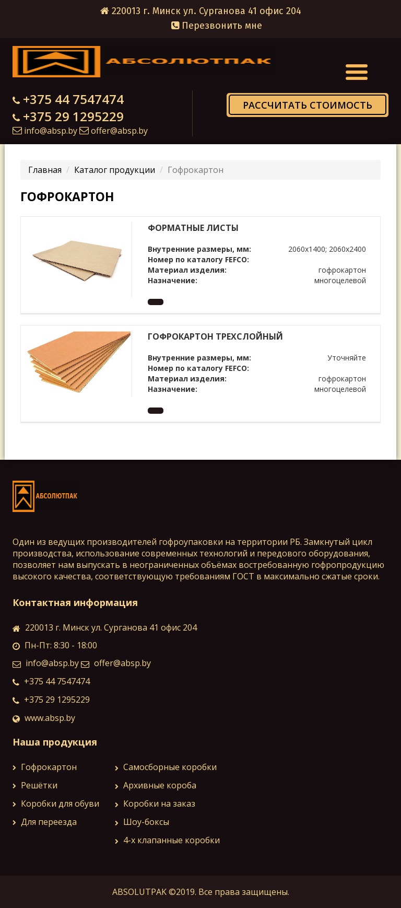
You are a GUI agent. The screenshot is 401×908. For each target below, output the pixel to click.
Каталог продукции (114, 170)
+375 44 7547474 (73, 99)
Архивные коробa (155, 785)
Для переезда (45, 822)
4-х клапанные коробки (167, 840)
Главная (45, 170)
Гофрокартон (45, 767)
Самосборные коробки (166, 767)
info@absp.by (50, 130)
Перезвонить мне (216, 25)
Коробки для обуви (56, 803)
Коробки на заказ (155, 803)
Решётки (35, 785)
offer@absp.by (119, 130)
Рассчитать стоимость (307, 105)
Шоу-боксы (142, 822)
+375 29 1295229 (73, 116)
